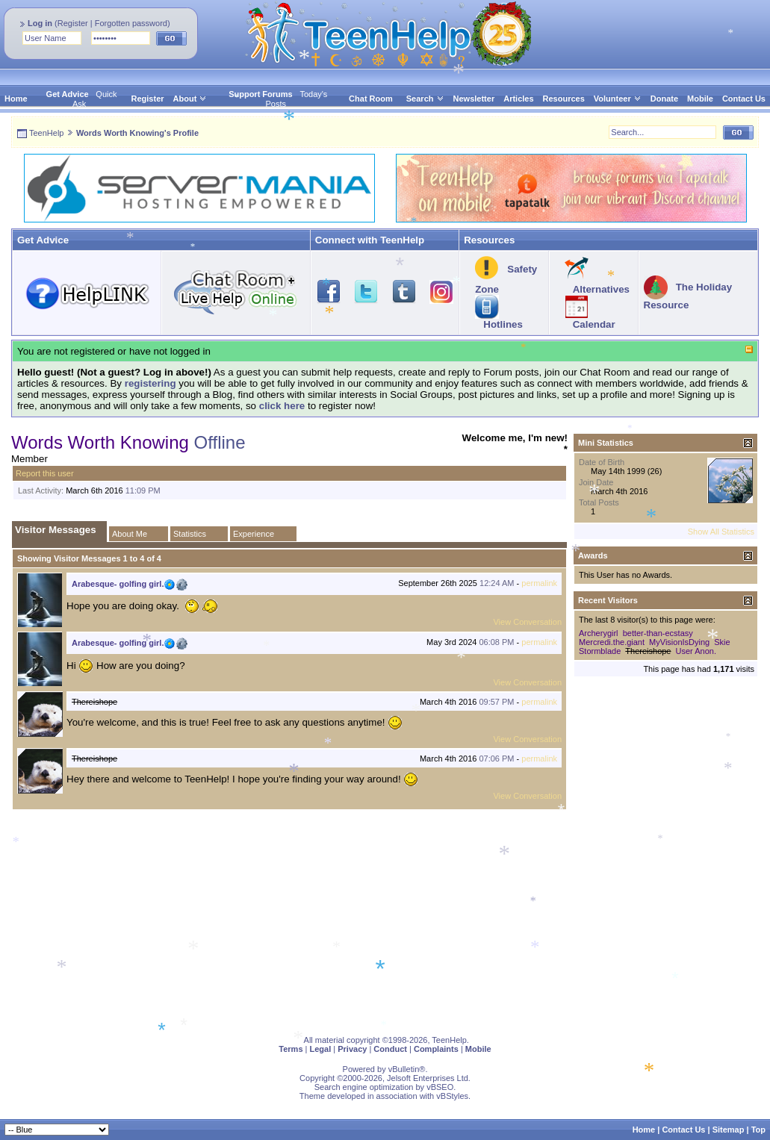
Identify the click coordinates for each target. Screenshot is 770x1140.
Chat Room (371, 98)
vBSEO (439, 1087)
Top (758, 1129)
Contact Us (744, 98)
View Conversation (527, 621)
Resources (564, 98)
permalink (539, 583)
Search (425, 98)
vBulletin (404, 1069)
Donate (664, 98)
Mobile (700, 98)
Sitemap (728, 1129)
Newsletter (474, 98)
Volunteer (612, 98)
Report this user (45, 473)
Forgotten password (131, 23)
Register (73, 23)
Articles (518, 98)
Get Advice (67, 94)
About (185, 98)
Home (16, 98)
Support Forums (261, 94)
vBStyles (452, 1095)
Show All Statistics (721, 531)
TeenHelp (46, 132)
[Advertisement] (385, 919)
